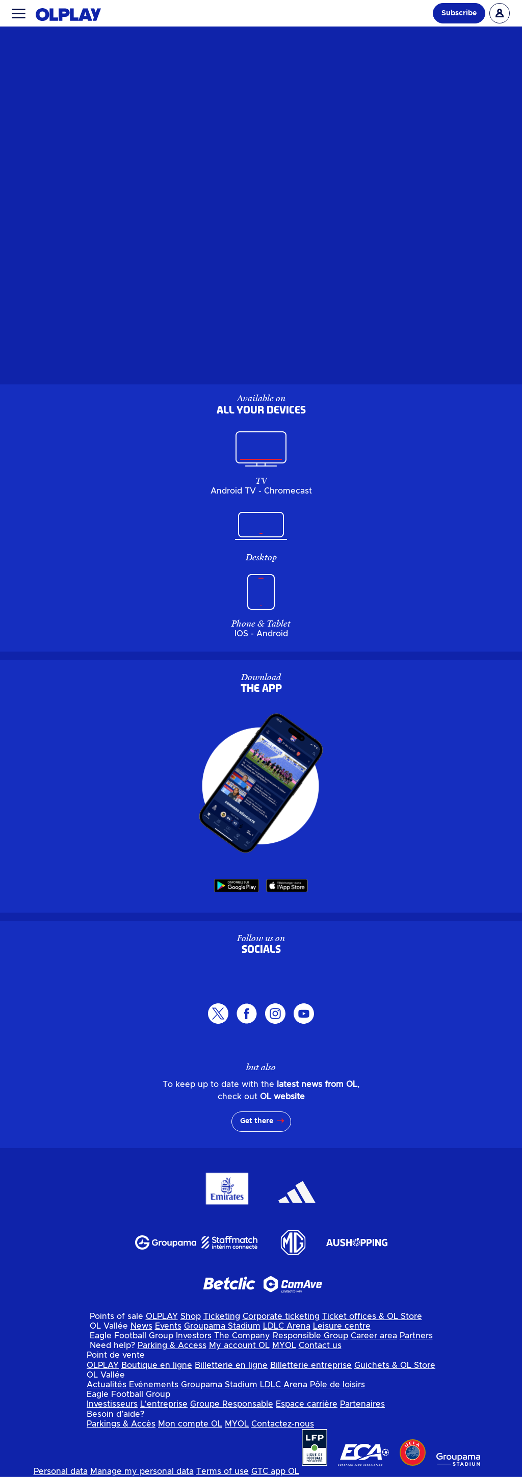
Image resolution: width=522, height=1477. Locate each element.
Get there (256, 1121)
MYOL (284, 1345)
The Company (242, 1336)
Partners (416, 1336)
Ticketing (221, 1316)
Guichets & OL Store (394, 1365)
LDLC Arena (286, 1326)
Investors (194, 1336)
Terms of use (222, 1471)
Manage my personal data (142, 1471)
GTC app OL (275, 1471)
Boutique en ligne (156, 1365)
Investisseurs (112, 1404)
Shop (190, 1316)
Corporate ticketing (281, 1316)
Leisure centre (342, 1326)
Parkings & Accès (121, 1424)
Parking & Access (172, 1345)
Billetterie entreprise (311, 1365)
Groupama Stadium (222, 1326)
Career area (374, 1336)
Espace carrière (306, 1404)
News (141, 1326)
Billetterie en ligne (231, 1365)
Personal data (61, 1471)
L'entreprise (164, 1404)
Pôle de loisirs (337, 1385)
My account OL (239, 1345)
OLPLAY (162, 1316)
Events (168, 1326)
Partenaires (362, 1404)
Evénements (153, 1385)
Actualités (106, 1385)
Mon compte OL (190, 1424)
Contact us (320, 1345)
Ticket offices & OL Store (372, 1316)
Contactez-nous (282, 1424)
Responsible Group (310, 1336)
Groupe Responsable (231, 1404)
